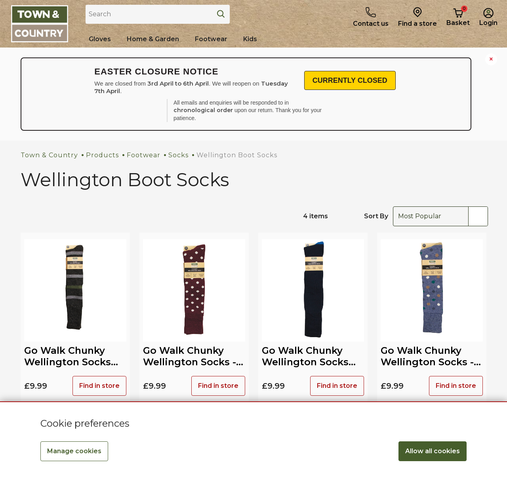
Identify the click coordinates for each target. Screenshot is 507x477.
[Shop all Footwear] (211, 39)
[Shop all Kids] (250, 39)
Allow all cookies (432, 451)
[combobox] (440, 216)
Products (102, 155)
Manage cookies (74, 451)
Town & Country (49, 155)
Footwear (143, 155)
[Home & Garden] (153, 39)
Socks (178, 155)
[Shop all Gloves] (100, 39)
